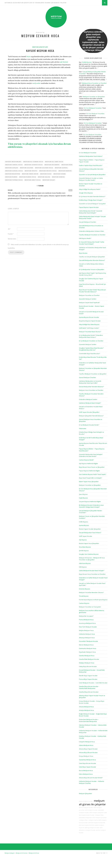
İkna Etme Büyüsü (85, 547)
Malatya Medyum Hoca (86, 663)
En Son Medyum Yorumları (93, 108)
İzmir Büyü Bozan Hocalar (87, 763)
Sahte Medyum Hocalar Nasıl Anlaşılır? (91, 571)
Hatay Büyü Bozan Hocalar (88, 666)
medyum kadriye (65, 171)
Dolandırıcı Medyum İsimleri (88, 399)
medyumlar (36, 83)
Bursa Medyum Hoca (86, 770)
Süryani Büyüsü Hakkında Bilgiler (90, 501)
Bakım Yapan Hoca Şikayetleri (89, 481)
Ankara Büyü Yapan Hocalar (88, 749)
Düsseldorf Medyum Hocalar (88, 641)
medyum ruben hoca (27, 177)
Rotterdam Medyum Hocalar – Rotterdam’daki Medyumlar (89, 720)
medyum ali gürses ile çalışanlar (92, 802)
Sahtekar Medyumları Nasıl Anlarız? (90, 156)
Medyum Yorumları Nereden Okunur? (91, 592)
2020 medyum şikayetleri (96, 812)
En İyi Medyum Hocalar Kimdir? (89, 425)
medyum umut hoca (32, 180)
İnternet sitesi (12, 239)
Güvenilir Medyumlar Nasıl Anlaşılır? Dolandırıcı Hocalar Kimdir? (91, 455)
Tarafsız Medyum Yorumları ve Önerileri (92, 235)
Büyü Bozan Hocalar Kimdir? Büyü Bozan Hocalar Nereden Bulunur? (92, 291)
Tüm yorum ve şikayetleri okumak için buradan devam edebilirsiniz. (39, 145)
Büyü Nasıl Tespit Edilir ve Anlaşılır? (90, 478)
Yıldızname (82, 428)
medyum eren (67, 164)
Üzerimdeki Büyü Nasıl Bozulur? (89, 354)
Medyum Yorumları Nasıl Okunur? (90, 332)
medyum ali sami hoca (54, 161)
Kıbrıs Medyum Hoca (86, 774)
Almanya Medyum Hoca (87, 638)
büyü (28, 56)
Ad (9, 229)
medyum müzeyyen (12, 174)
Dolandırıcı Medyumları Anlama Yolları (91, 231)
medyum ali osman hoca (33, 161)
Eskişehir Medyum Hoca (87, 742)
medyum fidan (99, 815)
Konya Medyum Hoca (86, 756)
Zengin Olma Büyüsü (86, 193)
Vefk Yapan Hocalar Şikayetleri (89, 412)
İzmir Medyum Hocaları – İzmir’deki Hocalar (93, 683)
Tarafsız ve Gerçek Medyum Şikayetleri (92, 257)
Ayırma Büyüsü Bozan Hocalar (89, 317)
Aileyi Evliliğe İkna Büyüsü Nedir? (90, 189)
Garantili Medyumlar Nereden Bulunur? (92, 260)
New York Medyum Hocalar (88, 627)
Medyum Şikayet (9, 853)
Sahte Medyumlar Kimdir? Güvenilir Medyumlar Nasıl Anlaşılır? (90, 212)
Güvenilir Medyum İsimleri (87, 299)
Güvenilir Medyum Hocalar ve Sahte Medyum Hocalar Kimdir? (91, 179)
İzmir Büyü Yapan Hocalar (87, 767)
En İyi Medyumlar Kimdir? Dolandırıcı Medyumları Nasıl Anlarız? (91, 336)
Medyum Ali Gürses (21, 853)
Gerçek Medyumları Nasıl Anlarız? (90, 533)
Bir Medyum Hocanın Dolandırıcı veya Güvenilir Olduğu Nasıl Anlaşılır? (91, 506)
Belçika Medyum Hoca (86, 630)
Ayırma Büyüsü (84, 525)
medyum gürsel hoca (14, 171)
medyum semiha (58, 177)
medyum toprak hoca (14, 180)
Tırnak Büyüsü (83, 596)
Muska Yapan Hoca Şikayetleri (89, 543)
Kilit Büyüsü (83, 567)
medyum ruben (11, 177)
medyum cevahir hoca (33, 164)
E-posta (10, 234)
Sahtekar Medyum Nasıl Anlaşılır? (90, 403)
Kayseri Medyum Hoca (40, 51)
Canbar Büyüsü (84, 603)
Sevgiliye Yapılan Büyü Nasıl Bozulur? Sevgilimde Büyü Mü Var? (91, 349)
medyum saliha (44, 177)
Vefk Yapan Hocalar (85, 536)
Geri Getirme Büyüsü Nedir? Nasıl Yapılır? (92, 474)
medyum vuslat (49, 180)
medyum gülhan (26, 168)
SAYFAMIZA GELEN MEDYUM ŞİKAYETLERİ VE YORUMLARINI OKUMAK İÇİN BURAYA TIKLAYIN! (35, 2)
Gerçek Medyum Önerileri (87, 222)
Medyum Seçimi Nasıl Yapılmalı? (89, 302)
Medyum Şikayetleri (40, 47)
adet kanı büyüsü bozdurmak (96, 822)
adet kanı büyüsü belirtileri (86, 825)
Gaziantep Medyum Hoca (87, 760)
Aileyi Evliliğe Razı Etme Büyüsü (89, 324)
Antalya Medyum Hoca (86, 710)
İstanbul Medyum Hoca (86, 656)
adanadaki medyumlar (85, 817)
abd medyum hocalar (91, 810)
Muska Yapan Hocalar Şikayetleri (90, 529)
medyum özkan (60, 174)
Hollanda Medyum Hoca (87, 634)
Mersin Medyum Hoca (86, 645)
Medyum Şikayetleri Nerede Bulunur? (91, 416)
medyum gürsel (61, 168)
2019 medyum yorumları (99, 817)
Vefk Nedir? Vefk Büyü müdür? (89, 328)
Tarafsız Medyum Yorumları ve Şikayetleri (92, 374)
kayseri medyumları (13, 161)
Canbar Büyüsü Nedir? (86, 460)
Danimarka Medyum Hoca (87, 648)
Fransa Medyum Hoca (86, 620)
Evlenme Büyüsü (84, 589)
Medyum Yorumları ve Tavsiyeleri (90, 607)
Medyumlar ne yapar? (86, 616)
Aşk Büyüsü (83, 540)
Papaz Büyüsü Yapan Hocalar (89, 207)
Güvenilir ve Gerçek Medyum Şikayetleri (92, 175)
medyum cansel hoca (13, 164)
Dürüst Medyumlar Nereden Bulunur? (91, 387)
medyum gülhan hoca (44, 168)
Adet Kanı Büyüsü (85, 563)
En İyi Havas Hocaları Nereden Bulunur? (92, 196)
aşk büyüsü (64, 62)
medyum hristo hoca (47, 171)
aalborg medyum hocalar (92, 827)
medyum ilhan (83, 820)
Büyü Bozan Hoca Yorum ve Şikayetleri (91, 467)
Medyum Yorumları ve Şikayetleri (94, 97)
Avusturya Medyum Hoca (87, 623)
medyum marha (93, 820)
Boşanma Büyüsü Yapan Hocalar (90, 321)
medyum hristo (31, 171)
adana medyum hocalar (86, 801)
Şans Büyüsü (83, 494)
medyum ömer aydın (30, 174)
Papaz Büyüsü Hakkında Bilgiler (89, 471)
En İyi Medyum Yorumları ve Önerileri (91, 341)
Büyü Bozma (83, 253)
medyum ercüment (52, 164)
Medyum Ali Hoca (34, 853)
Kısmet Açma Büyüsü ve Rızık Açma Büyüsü (93, 600)
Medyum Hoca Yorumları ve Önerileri (94, 83)
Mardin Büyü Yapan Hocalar (88, 676)
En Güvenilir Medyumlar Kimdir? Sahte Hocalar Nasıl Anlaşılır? (91, 243)
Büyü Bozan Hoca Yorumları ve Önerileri (92, 574)
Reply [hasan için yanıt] (70, 190)
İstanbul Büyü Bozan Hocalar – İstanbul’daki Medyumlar (89, 687)
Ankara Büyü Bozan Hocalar (88, 752)
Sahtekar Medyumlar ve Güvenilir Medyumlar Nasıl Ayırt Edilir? (90, 382)
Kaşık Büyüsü (83, 498)
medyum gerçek (11, 168)
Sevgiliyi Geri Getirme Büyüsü (89, 554)
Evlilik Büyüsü (87, 62)
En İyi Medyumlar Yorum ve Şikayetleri (91, 269)
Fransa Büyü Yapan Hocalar (88, 679)
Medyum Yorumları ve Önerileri (89, 295)
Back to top (101, 853)
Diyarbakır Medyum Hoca (87, 652)
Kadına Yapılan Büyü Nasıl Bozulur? (90, 165)
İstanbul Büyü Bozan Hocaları (89, 692)
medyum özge (45, 174)
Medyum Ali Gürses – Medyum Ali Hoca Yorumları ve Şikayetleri (92, 559)
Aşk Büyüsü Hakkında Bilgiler (88, 463)
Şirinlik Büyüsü (84, 551)
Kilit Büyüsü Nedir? (85, 238)
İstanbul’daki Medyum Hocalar (89, 659)
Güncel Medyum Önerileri (87, 377)
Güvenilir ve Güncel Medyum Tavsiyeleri (92, 204)
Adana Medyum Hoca (86, 745)
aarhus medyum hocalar (86, 807)
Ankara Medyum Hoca (86, 707)
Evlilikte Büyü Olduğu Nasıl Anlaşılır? (90, 200)
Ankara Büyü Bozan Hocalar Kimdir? (91, 778)
